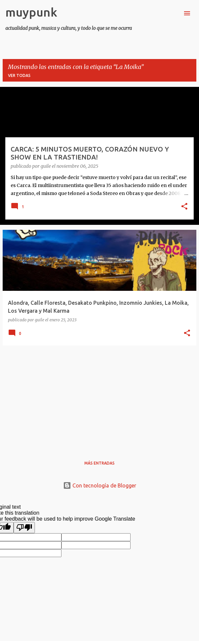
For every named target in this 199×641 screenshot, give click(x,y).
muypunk (31, 12)
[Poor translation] (24, 527)
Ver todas (19, 75)
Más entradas (99, 463)
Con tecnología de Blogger (99, 485)
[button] (184, 207)
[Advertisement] (99, 397)
